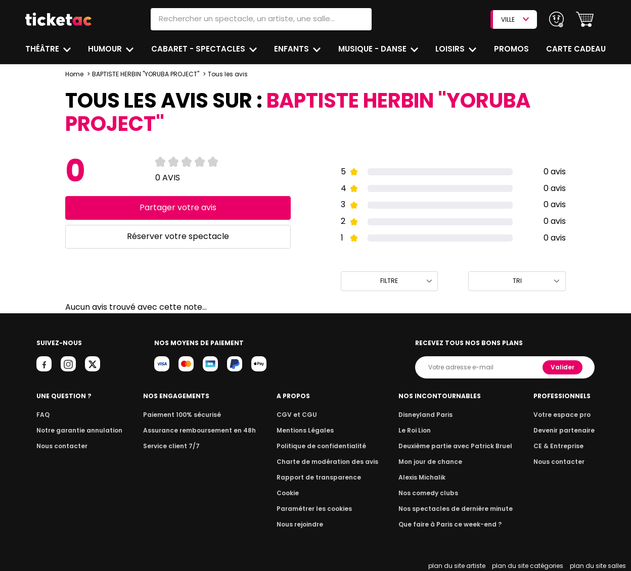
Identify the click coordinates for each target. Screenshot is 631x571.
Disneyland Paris (427, 414)
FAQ (42, 414)
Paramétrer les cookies (314, 508)
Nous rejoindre (301, 524)
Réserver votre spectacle (178, 236)
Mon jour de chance (431, 461)
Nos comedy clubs (429, 493)
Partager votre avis (178, 207)
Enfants (291, 48)
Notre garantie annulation (76, 430)
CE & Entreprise (559, 446)
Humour (106, 48)
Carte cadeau (577, 48)
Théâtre (42, 48)
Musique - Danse (373, 48)
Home (74, 74)
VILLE (515, 19)
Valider (563, 367)
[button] (585, 19)
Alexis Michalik (424, 477)
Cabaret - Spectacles (199, 48)
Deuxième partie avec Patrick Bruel (455, 446)
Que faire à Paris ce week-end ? (450, 524)
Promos (511, 48)
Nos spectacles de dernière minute (455, 508)
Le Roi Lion (417, 430)
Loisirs (451, 48)
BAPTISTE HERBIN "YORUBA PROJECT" (144, 74)
